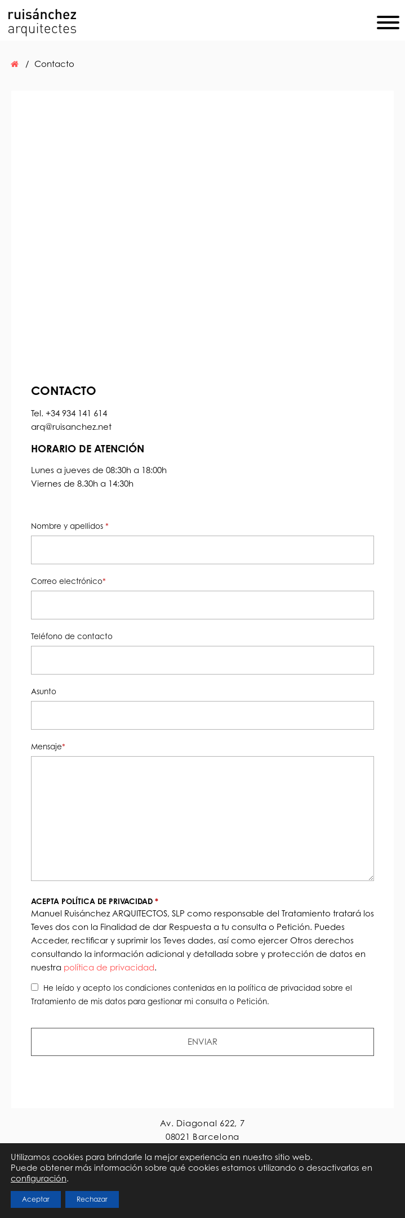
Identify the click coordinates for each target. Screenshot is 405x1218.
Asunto (43, 691)
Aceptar (36, 1199)
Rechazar (92, 1199)
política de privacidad (109, 967)
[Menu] (388, 24)
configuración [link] (38, 1178)
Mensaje (48, 746)
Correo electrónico (68, 581)
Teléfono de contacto (72, 636)
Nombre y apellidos (70, 526)
